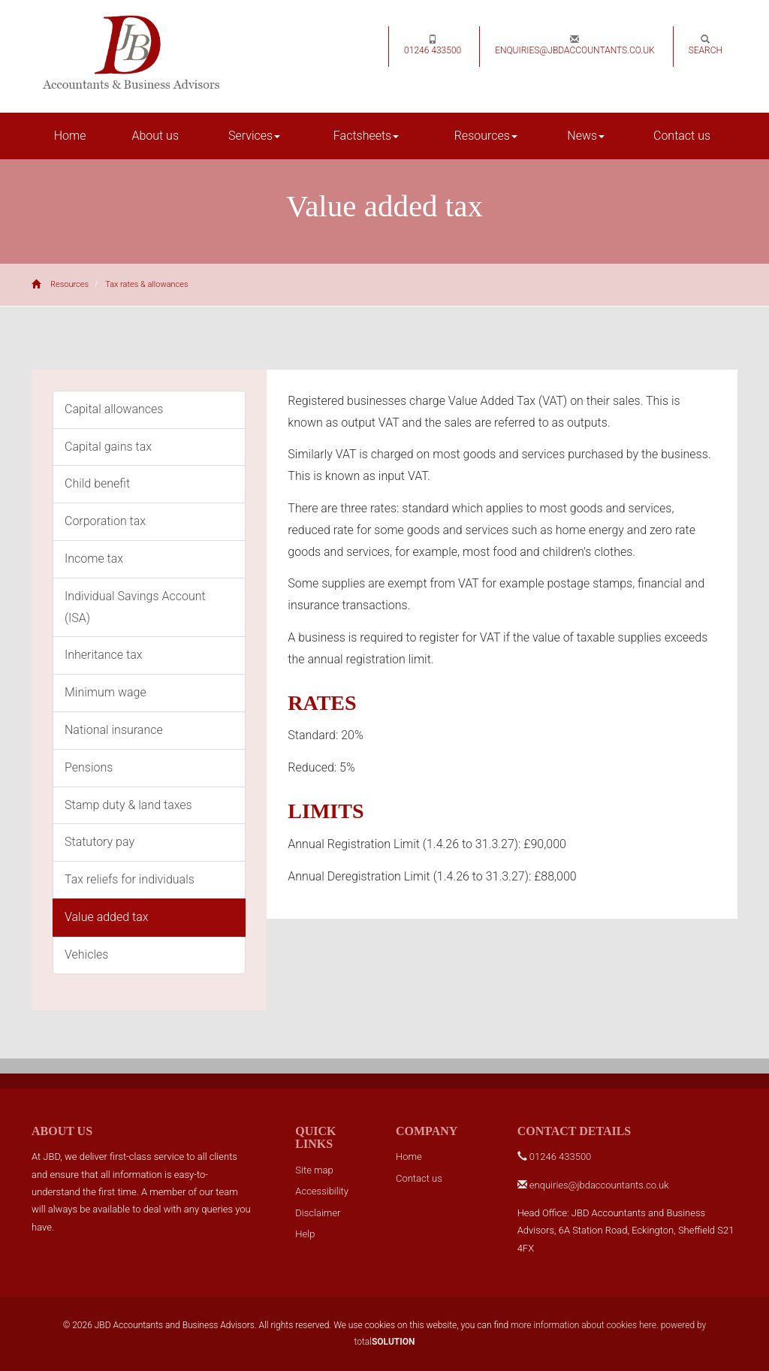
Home (70, 135)
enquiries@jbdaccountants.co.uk (575, 45)
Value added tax (107, 917)
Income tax (94, 558)
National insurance (114, 730)
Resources (485, 135)
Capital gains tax (108, 446)
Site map (314, 1170)
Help (305, 1234)
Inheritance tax (104, 655)
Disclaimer (317, 1212)
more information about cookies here (583, 1325)
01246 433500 (432, 45)
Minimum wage (105, 692)
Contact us (681, 135)
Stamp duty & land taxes (128, 805)
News (586, 135)
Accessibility (321, 1191)
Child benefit (97, 483)
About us (155, 135)
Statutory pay (99, 842)
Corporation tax (105, 521)
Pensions (89, 767)
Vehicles (86, 954)
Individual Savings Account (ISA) (135, 607)
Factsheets (366, 135)
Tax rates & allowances (146, 284)
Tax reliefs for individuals (130, 879)
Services (254, 135)
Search (705, 45)
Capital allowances (114, 409)
